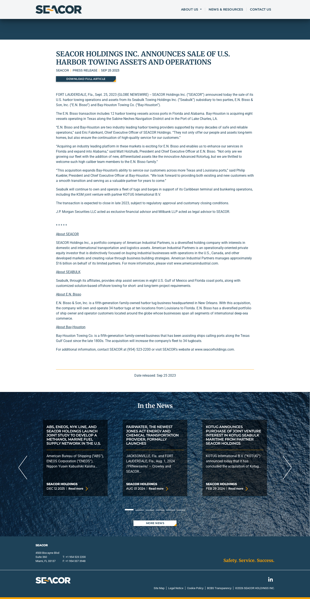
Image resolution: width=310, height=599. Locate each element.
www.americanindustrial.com (196, 263)
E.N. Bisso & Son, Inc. (72, 303)
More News (155, 523)
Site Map (159, 588)
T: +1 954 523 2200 (74, 557)
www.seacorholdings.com (214, 349)
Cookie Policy (195, 588)
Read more (77, 489)
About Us (190, 9)
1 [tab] (129, 509)
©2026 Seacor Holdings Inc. (254, 588)
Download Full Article (85, 78)
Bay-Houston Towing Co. (74, 336)
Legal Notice (175, 588)
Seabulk (62, 281)
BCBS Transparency (219, 588)
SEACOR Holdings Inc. (73, 243)
